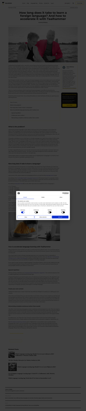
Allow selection (43, 217)
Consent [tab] (25, 197)
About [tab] (61, 197)
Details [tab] (43, 197)
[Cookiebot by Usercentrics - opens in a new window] (63, 193)
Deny (26, 217)
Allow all (60, 217)
